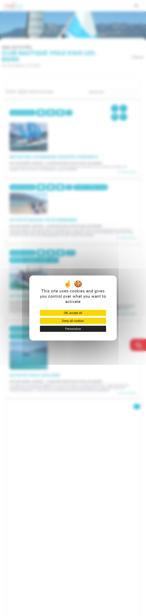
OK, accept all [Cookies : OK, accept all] (73, 313)
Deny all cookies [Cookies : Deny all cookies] (73, 321)
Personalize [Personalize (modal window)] (73, 329)
